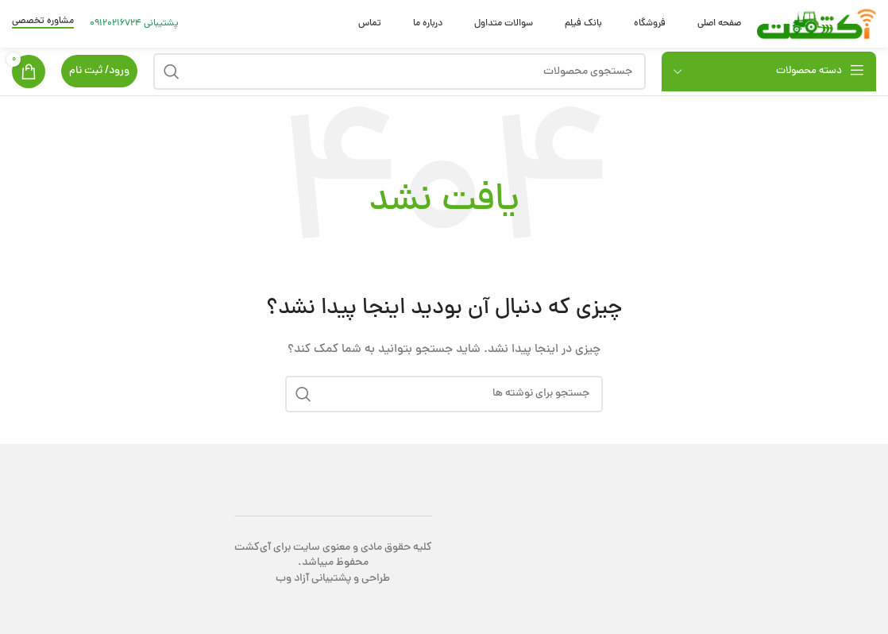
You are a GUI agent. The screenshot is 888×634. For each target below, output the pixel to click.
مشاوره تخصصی (43, 22)
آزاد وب (292, 578)
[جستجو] (399, 71)
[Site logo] (816, 25)
